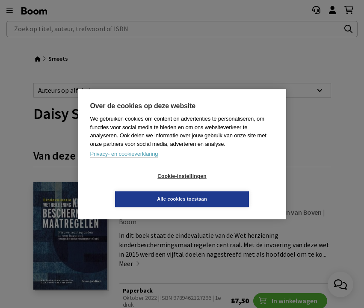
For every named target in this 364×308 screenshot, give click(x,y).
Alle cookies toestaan (233, 187)
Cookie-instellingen (131, 188)
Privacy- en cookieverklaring (124, 165)
